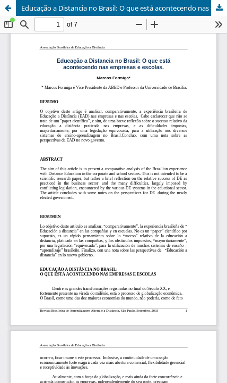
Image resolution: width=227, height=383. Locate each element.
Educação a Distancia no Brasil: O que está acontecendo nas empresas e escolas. (124, 8)
